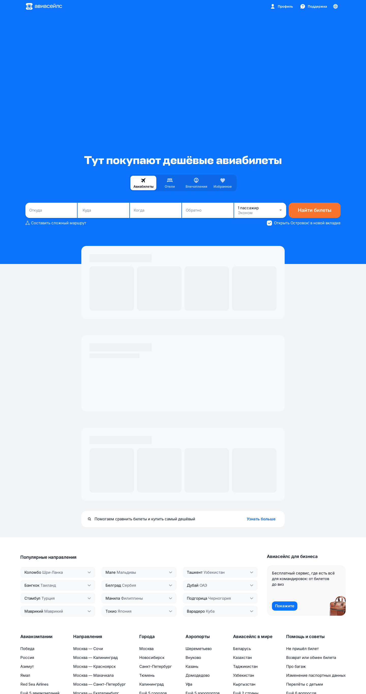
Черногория (219, 598)
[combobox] (51, 210)
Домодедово (198, 675)
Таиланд (48, 585)
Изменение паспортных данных (316, 675)
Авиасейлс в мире (252, 636)
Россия (27, 657)
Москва (146, 648)
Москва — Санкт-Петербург (99, 684)
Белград (113, 585)
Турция (48, 598)
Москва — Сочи (88, 648)
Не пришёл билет (302, 648)
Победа (27, 648)
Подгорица (197, 598)
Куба (210, 611)
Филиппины (132, 598)
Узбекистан (214, 572)
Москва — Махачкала (93, 675)
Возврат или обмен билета (311, 657)
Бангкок (31, 585)
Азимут (27, 666)
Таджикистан (245, 666)
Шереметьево (199, 648)
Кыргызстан (244, 684)
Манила (112, 598)
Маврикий (33, 611)
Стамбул (32, 598)
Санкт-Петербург (155, 666)
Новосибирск (151, 657)
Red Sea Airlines (34, 684)
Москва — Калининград (95, 657)
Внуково (193, 657)
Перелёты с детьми (304, 684)
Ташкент (195, 572)
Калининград (151, 684)
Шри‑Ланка (52, 572)
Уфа (189, 684)
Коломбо (32, 572)
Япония (124, 611)
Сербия (129, 585)
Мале (110, 572)
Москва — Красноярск (94, 666)
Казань (192, 666)
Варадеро (196, 611)
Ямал (25, 675)
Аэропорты (198, 636)
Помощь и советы (305, 636)
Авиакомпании (36, 636)
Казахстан (242, 657)
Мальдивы (126, 572)
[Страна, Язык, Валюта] (335, 6)
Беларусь (242, 648)
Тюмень (147, 675)
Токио (111, 611)
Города (147, 636)
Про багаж (296, 666)
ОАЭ (203, 585)
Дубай (193, 585)
